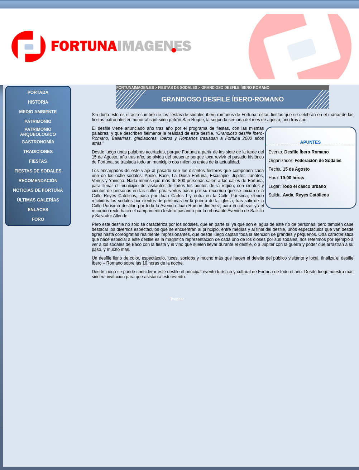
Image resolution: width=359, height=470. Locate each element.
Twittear (177, 299)
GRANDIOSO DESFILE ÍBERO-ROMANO (235, 88)
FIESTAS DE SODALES (178, 88)
